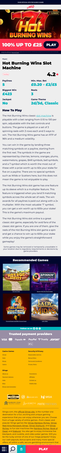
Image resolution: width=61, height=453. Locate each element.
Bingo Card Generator (9, 387)
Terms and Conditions (35, 361)
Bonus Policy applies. (15, 52)
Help (3, 380)
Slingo (4, 355)
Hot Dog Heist (16, 291)
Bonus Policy (32, 358)
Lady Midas (45, 321)
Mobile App (33, 383)
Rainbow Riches (41, 428)
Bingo (4, 361)
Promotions (33, 374)
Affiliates (32, 377)
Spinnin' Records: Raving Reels (45, 291)
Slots (3, 358)
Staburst (17, 431)
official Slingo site (26, 412)
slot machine (43, 115)
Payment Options (7, 377)
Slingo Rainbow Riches (39, 423)
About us (5, 374)
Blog (3, 383)
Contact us (32, 380)
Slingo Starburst (37, 425)
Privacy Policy (32, 364)
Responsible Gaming (34, 355)
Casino (4, 364)
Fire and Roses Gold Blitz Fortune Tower (16, 321)
